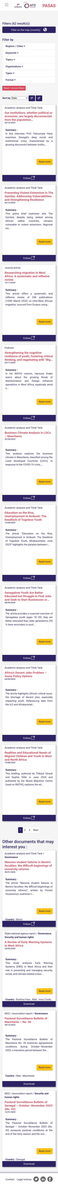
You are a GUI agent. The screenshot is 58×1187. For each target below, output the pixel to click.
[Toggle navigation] (6, 5)
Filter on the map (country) (29, 29)
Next (35, 830)
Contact (10, 1179)
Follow (29, 178)
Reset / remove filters (14, 88)
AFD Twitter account (36, 1179)
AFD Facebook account (50, 1179)
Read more (45, 161)
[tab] (29, 46)
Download (29, 1003)
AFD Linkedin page (43, 1179)
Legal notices (24, 1179)
